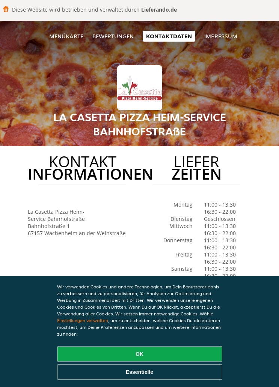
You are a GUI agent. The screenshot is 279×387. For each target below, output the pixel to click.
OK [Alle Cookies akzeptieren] (139, 354)
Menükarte (66, 36)
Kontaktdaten (169, 36)
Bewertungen (113, 36)
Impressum (220, 36)
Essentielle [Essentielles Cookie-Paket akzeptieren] (139, 372)
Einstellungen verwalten (82, 320)
